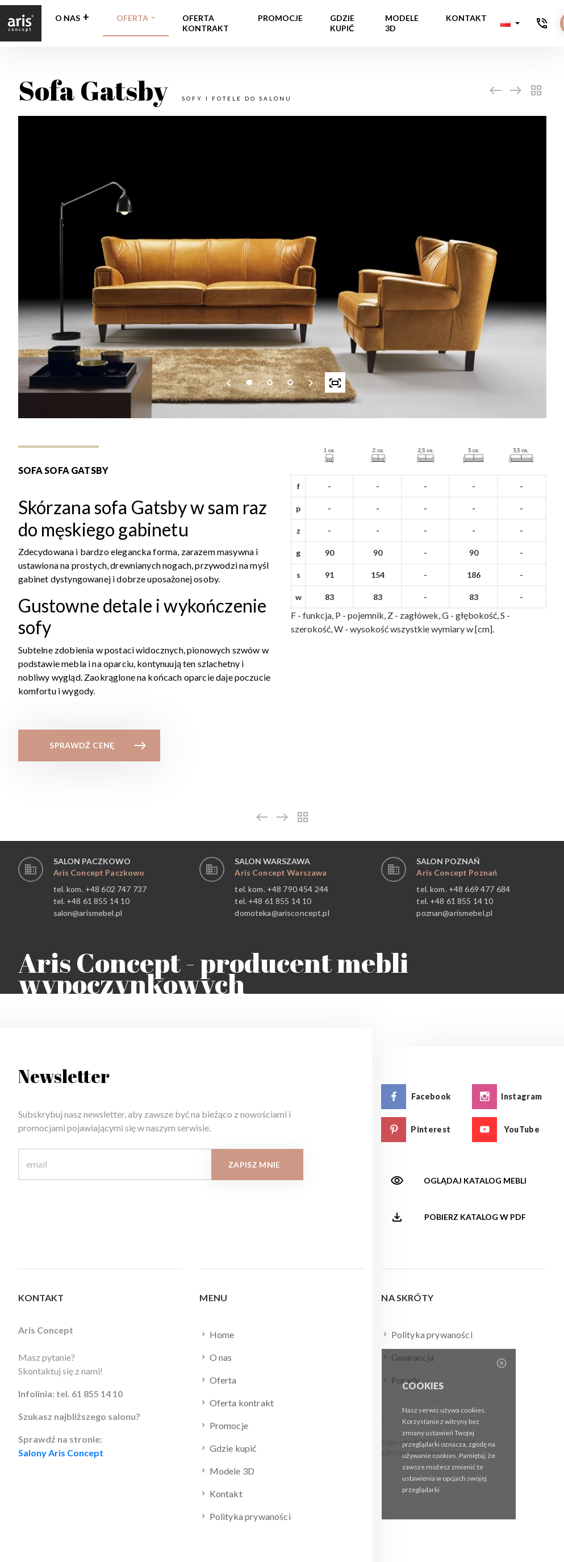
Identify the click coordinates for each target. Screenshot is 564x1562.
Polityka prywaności (244, 1516)
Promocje (280, 18)
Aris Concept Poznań (456, 872)
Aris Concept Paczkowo (99, 872)
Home (216, 1334)
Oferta (132, 18)
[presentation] (229, 382)
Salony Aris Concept (60, 1452)
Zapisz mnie (254, 1164)
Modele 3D (402, 23)
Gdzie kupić (342, 23)
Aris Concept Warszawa (281, 872)
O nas (67, 18)
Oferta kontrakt (205, 23)
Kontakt (466, 18)
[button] (510, 23)
